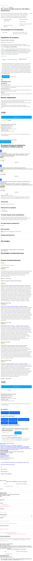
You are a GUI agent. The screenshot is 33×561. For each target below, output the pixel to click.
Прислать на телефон (21, 549)
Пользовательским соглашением (8, 440)
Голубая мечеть (5, 412)
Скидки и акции (4, 447)
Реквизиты (7, 464)
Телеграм (2, 454)
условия (22, 559)
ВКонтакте (7, 454)
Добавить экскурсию (17, 445)
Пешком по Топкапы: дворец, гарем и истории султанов (14, 306)
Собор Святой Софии (14, 412)
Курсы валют (15, 449)
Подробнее (13, 76)
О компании (4, 462)
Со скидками (4, 422)
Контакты (12, 464)
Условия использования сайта (7, 448)
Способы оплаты (8, 449)
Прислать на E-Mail (11, 549)
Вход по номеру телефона (21, 481)
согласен (5, 437)
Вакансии (3, 464)
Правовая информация (23, 462)
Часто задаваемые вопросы (10, 446)
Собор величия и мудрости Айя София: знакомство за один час (15, 285)
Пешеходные (4, 419)
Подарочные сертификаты (23, 446)
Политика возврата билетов (14, 447)
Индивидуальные (12, 422)
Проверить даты (16, 117)
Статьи (1, 446)
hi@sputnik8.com (4, 455)
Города (3, 445)
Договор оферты (25, 447)
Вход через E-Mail (10, 481)
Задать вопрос (6, 76)
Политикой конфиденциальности (8, 441)
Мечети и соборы (13, 419)
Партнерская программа (12, 462)
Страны (9, 445)
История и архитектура (23, 419)
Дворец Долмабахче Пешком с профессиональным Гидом (14, 325)
